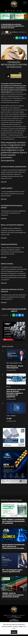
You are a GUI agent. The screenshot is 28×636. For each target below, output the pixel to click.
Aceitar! (14, 632)
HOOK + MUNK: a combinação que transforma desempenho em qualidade (13, 521)
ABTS (7, 363)
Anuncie (14, 619)
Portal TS (9, 34)
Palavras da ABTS (14, 363)
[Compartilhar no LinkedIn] (19, 37)
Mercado (8, 386)
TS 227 (2, 32)
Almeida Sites (18, 617)
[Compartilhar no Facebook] (25, 37)
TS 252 (20, 363)
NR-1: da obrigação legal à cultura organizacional (12, 571)
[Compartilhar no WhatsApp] (16, 37)
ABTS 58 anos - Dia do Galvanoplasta (14, 367)
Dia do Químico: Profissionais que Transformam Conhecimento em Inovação (13, 546)
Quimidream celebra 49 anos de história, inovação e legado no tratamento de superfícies (15, 393)
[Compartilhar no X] (13, 37)
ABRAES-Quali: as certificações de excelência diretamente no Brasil (12, 595)
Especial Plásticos (13, 32)
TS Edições (13, 415)
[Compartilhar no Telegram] (22, 37)
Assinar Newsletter (14, 620)
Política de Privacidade (14, 621)
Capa (7, 32)
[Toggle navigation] (25, 2)
